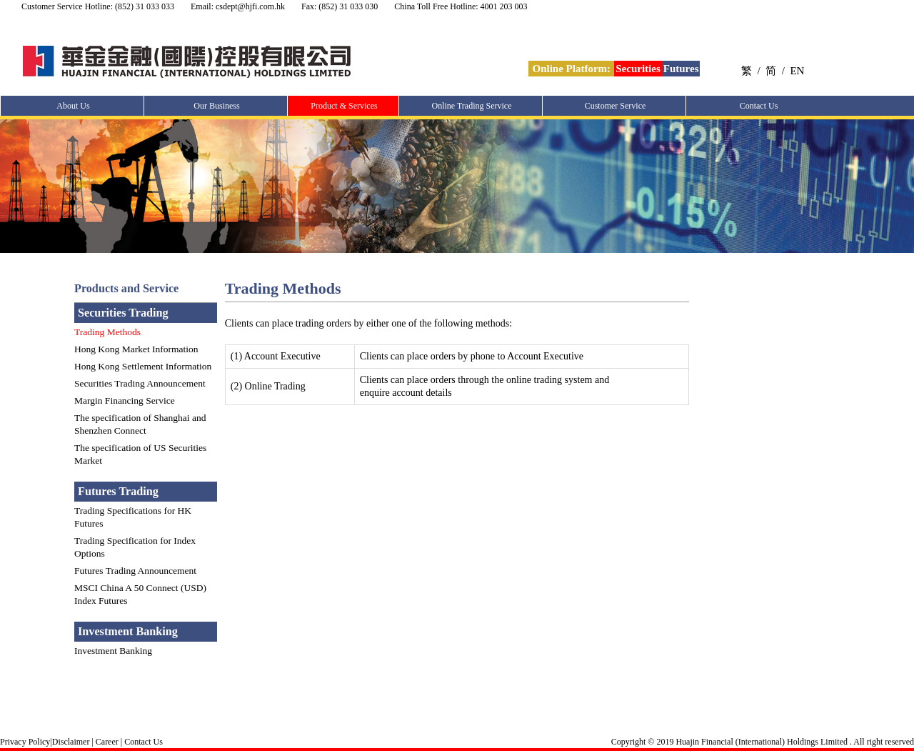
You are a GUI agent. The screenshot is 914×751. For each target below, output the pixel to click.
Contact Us (759, 106)
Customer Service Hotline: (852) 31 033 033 (97, 6)
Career (106, 742)
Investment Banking (113, 650)
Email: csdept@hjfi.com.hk (238, 6)
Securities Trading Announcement (140, 383)
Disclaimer (71, 742)
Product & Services (344, 106)
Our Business (216, 106)
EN (797, 70)
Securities (638, 68)
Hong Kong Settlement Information (142, 366)
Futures (681, 68)
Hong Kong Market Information (136, 349)
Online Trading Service (472, 106)
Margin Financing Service (124, 400)
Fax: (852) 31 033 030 (339, 6)
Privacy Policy (25, 742)
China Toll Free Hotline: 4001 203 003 (460, 6)
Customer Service (615, 106)
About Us (72, 106)
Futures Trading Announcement (135, 570)
